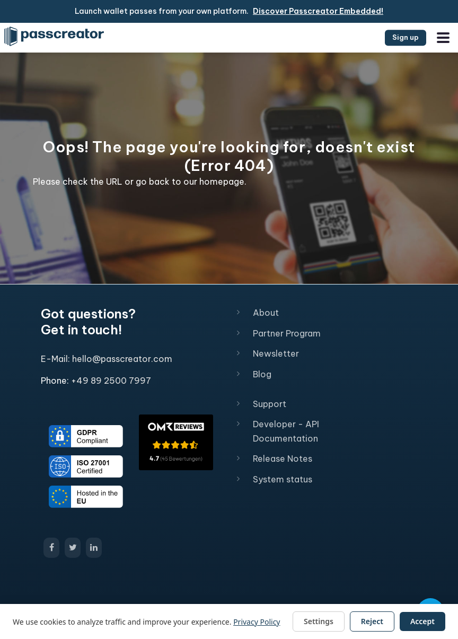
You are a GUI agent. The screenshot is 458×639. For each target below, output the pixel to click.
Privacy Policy (256, 622)
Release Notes (282, 458)
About (266, 312)
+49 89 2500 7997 (111, 380)
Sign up (405, 37)
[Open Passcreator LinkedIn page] (94, 548)
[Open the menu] (443, 37)
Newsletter (276, 353)
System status (282, 479)
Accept (422, 621)
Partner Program (287, 333)
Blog (262, 374)
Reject (372, 621)
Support (269, 404)
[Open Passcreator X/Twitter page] (73, 548)
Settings (318, 621)
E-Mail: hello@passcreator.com (106, 358)
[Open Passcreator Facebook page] (51, 548)
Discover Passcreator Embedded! (318, 11)
